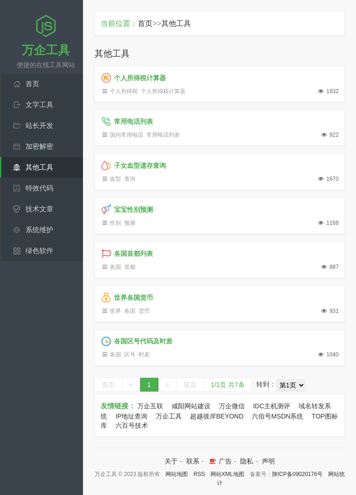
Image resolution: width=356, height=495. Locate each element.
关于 (171, 461)
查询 (129, 179)
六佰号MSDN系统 (277, 416)
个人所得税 (124, 91)
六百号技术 (131, 425)
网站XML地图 (227, 474)
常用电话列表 (163, 135)
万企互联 (150, 406)
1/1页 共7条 (228, 384)
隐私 (246, 461)
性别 (115, 223)
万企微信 (232, 406)
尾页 (190, 384)
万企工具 (169, 416)
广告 (219, 461)
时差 (144, 354)
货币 (144, 311)
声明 (268, 461)
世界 (115, 311)
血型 (115, 179)
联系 (192, 461)
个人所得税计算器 (163, 91)
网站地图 (176, 474)
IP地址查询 (131, 416)
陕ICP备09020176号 (297, 474)
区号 (129, 354)
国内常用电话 (126, 135)
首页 (145, 23)
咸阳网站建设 (191, 406)
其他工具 (176, 23)
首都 (129, 267)
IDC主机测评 (271, 406)
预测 (129, 223)
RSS (199, 474)
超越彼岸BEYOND (216, 416)
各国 (115, 267)
